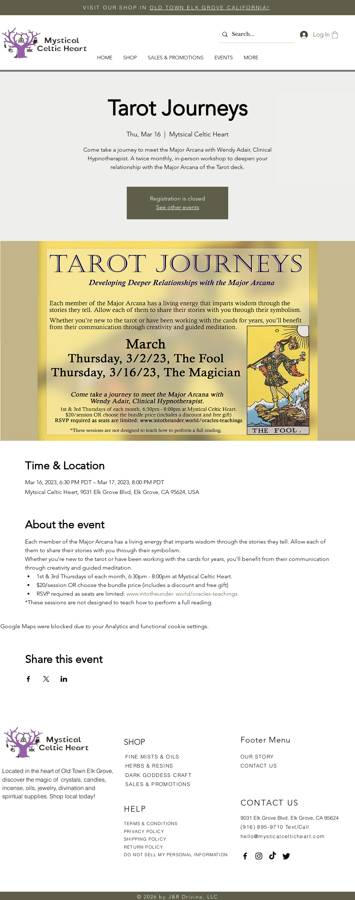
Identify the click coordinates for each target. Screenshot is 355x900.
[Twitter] (286, 856)
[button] (335, 34)
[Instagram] (258, 856)
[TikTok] (272, 856)
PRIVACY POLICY (145, 831)
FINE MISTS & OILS (152, 756)
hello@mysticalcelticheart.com (283, 836)
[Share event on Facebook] (28, 679)
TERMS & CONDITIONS (151, 823)
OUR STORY (257, 756)
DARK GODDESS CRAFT (158, 775)
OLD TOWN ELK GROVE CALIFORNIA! (210, 7)
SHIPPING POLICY (145, 839)
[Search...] (256, 34)
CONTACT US (259, 765)
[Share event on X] (46, 679)
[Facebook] (245, 856)
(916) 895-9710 (262, 827)
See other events (177, 207)
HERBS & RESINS (149, 765)
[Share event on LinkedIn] (63, 679)
